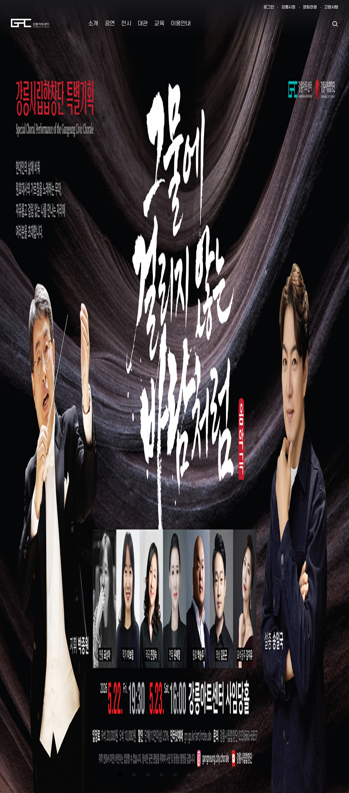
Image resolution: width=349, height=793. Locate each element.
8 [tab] (216, 774)
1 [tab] (120, 775)
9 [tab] (229, 774)
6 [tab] (188, 774)
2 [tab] (134, 774)
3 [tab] (147, 774)
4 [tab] (161, 774)
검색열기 (335, 23)
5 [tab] (175, 774)
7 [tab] (202, 774)
